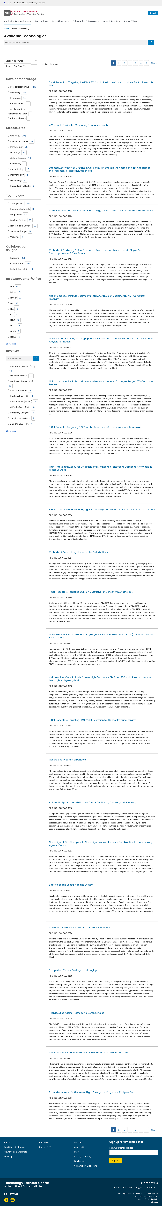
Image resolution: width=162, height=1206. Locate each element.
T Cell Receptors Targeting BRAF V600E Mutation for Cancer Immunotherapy (92, 720)
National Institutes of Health (146, 1196)
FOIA (76, 1151)
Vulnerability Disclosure (85, 1165)
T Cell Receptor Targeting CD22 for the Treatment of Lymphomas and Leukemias (95, 427)
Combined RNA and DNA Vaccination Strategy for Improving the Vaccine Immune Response (101, 210)
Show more (11, 343)
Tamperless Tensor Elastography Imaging (73, 970)
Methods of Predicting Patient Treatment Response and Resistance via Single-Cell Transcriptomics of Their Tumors (95, 252)
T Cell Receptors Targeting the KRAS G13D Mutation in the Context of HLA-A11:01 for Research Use (101, 84)
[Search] (153, 13)
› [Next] (156, 63)
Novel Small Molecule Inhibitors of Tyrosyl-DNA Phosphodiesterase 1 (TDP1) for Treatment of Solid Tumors (101, 636)
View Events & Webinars (15, 1151)
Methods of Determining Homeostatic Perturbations (78, 552)
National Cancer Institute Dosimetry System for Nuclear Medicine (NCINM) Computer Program (97, 297)
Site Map (8, 1156)
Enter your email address (121, 1148)
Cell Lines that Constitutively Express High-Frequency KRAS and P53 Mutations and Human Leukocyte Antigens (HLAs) (100, 679)
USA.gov (154, 1202)
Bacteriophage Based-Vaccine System (71, 884)
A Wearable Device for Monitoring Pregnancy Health (78, 125)
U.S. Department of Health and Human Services (138, 1193)
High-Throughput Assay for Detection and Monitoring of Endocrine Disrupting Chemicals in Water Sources (100, 468)
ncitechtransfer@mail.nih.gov (128, 1187)
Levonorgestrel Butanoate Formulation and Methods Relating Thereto (88, 1052)
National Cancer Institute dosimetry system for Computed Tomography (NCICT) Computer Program (101, 383)
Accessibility (80, 1147)
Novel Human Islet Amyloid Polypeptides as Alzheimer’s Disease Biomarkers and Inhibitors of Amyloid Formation (101, 340)
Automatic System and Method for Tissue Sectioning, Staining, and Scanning (92, 802)
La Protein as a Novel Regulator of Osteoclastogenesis (80, 927)
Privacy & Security (82, 1156)
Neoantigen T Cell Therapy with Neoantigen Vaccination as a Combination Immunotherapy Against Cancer (100, 843)
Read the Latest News (14, 1147)
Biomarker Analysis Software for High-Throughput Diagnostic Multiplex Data (92, 1092)
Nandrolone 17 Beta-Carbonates (67, 759)
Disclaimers (79, 1161)
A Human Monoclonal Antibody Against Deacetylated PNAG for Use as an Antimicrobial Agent (102, 509)
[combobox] (134, 13)
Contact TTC (45, 1147)
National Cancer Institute (147, 1199)
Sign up (115, 1160)
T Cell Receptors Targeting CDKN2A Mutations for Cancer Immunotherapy (91, 591)
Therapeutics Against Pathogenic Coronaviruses (76, 1012)
